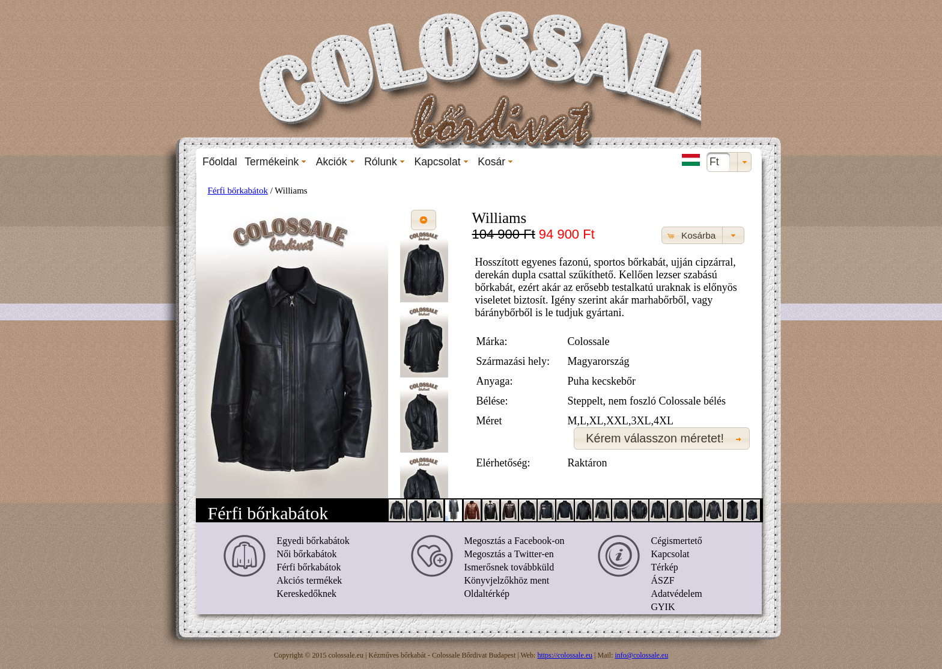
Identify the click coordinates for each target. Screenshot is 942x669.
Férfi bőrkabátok (238, 190)
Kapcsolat (670, 554)
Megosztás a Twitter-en (509, 554)
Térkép (664, 567)
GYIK (663, 607)
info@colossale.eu (642, 655)
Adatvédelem (676, 593)
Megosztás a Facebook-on (514, 541)
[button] (423, 220)
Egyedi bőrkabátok (313, 541)
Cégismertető (676, 541)
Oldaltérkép (487, 593)
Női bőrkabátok (307, 554)
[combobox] (729, 162)
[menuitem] (220, 161)
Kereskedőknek (307, 593)
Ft (714, 162)
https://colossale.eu (564, 655)
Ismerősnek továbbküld (509, 567)
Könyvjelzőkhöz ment (507, 580)
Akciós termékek (309, 580)
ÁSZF (663, 580)
